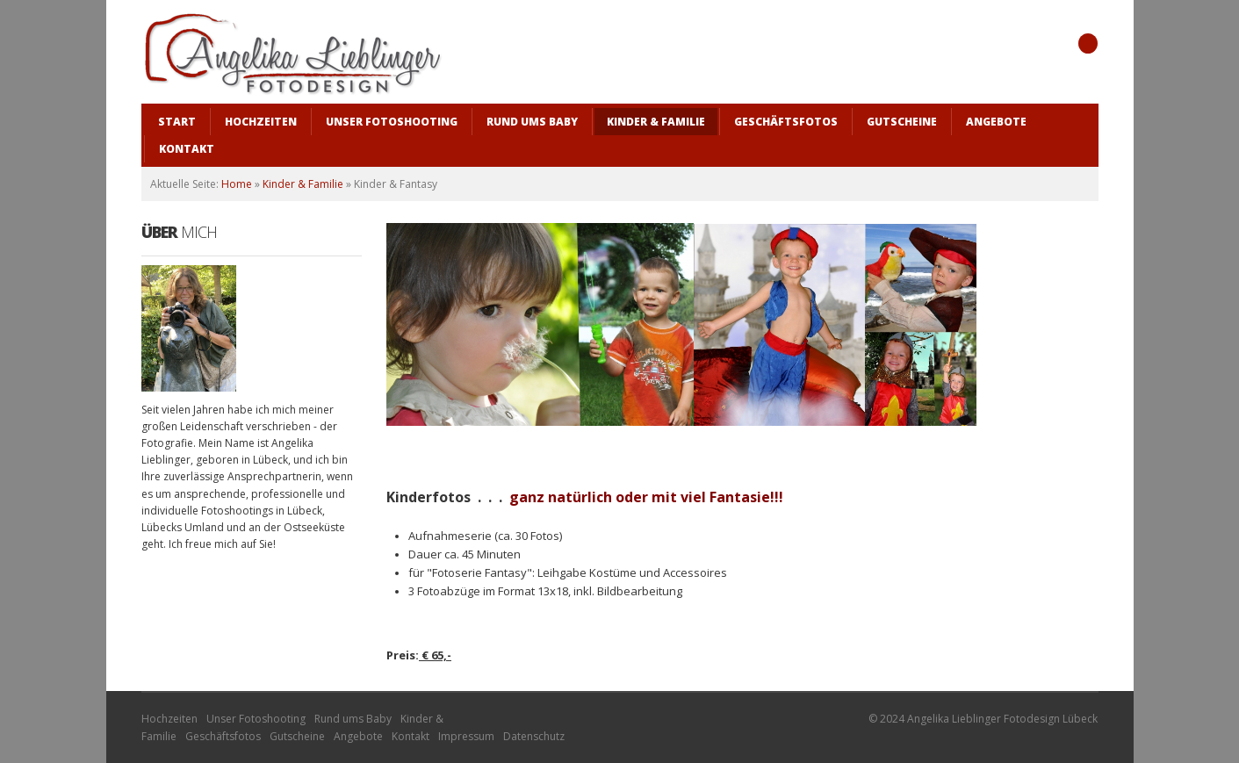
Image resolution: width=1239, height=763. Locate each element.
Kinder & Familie (303, 183)
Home (236, 183)
